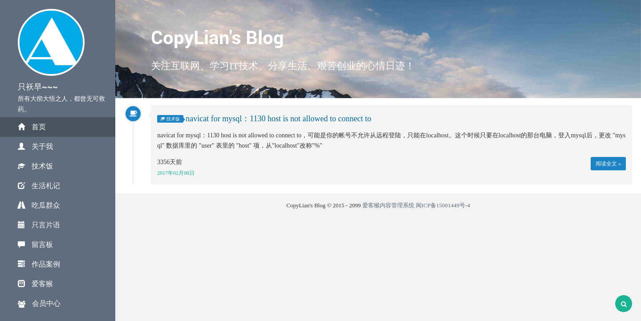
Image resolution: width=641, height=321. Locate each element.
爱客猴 (35, 284)
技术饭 (35, 166)
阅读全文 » (608, 163)
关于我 (35, 146)
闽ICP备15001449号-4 (443, 205)
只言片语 (39, 225)
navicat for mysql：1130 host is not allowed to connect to (278, 119)
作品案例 (39, 264)
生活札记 (39, 185)
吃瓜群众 (39, 205)
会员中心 (39, 304)
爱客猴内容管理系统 (388, 205)
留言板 (35, 244)
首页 (32, 127)
